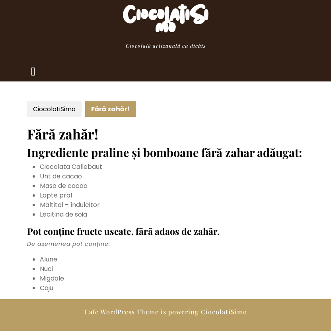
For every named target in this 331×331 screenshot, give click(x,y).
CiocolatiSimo (165, 25)
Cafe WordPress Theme (121, 312)
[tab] (33, 71)
